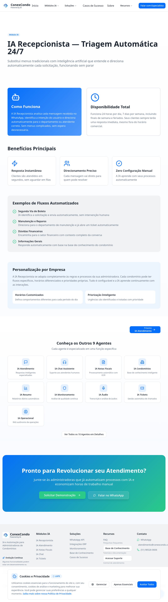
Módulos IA (52, 5)
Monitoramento (78, 548)
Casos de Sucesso (93, 5)
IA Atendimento (44, 545)
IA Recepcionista (44, 540)
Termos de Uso (136, 585)
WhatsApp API (77, 539)
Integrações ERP (78, 544)
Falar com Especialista (152, 5)
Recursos (126, 5)
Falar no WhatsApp (108, 495)
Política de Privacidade (114, 585)
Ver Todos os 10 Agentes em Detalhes (84, 434)
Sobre (110, 5)
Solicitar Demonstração (62, 495)
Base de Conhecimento (81, 552)
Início (35, 5)
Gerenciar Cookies (156, 585)
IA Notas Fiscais (44, 549)
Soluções (70, 5)
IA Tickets (41, 558)
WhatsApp (146, 539)
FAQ (105, 539)
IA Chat (40, 554)
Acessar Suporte (113, 558)
